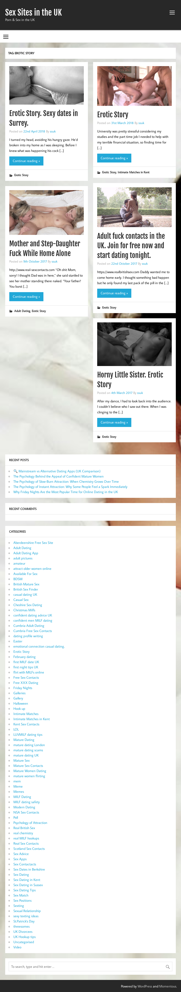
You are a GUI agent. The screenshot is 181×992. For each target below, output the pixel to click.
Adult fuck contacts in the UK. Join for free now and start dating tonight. (131, 246)
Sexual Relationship (27, 911)
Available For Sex (25, 574)
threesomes (21, 926)
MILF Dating (22, 797)
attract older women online (32, 568)
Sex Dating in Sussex (28, 885)
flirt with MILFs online (28, 672)
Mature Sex (21, 760)
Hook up (19, 708)
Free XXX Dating (25, 682)
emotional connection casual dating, (39, 646)
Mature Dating (23, 739)
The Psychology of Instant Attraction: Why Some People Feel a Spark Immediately (70, 486)
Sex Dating (21, 874)
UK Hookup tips (24, 937)
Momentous (167, 986)
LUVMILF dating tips (27, 734)
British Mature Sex (26, 584)
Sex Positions (22, 900)
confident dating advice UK (32, 615)
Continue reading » (26, 161)
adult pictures (22, 558)
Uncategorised (23, 942)
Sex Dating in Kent (26, 879)
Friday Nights (22, 688)
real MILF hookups (26, 838)
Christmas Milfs (24, 610)
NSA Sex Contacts (26, 812)
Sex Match (20, 895)
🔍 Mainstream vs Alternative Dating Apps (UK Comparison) (57, 471)
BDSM (17, 579)
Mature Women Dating (29, 771)
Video (17, 947)
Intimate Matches (25, 714)
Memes (18, 791)
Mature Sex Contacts (28, 765)
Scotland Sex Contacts (29, 848)
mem (17, 781)
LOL (16, 729)
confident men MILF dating (32, 620)
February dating (24, 656)
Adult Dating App (25, 553)
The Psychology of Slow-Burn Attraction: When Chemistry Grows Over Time (66, 481)
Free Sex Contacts (26, 677)
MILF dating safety (26, 802)
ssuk (53, 131)
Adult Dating (22, 311)
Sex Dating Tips (24, 890)
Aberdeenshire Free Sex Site (33, 542)
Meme (18, 786)
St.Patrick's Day (24, 921)
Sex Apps (20, 859)
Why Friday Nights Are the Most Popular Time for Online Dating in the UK (65, 492)
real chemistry (23, 833)
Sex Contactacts (24, 864)
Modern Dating (24, 807)
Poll (15, 817)
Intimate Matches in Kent (133, 172)
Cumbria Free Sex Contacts (32, 631)
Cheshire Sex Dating (27, 605)
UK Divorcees (22, 931)
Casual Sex (21, 599)
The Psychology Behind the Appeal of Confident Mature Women (58, 476)
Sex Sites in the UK (33, 13)
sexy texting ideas (25, 916)
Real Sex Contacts (26, 843)
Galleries (19, 693)
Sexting (18, 905)
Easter (17, 641)
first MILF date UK (26, 662)
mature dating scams (28, 750)
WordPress (145, 986)
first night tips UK (25, 667)
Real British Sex (24, 828)
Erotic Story (21, 175)
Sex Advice (21, 854)
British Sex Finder (25, 589)
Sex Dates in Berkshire (29, 869)
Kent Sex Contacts (26, 724)
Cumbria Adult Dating (28, 625)
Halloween (20, 703)
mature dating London (29, 745)
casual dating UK (25, 594)
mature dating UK (26, 755)
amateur (19, 563)
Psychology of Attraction (30, 822)
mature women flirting (29, 776)
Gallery (18, 698)
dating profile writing (28, 636)
